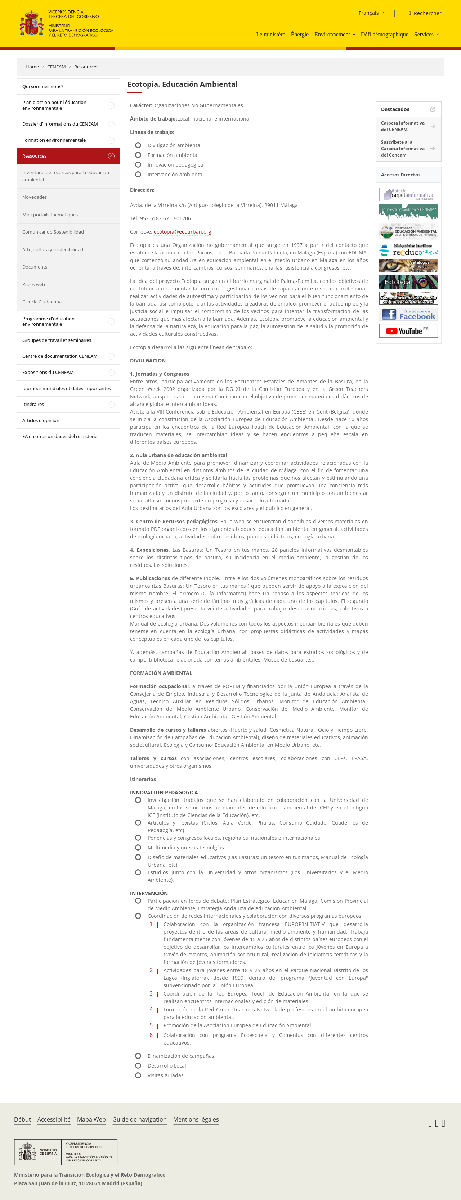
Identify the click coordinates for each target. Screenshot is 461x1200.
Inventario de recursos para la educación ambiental (65, 176)
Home (32, 66)
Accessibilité (54, 1119)
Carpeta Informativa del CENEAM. (403, 126)
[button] (355, 34)
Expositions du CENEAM (48, 372)
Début (22, 1119)
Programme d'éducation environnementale (48, 321)
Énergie (300, 34)
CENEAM (56, 66)
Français (369, 12)
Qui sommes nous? (42, 86)
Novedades (34, 197)
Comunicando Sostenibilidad (53, 232)
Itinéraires (33, 404)
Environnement (332, 34)
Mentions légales (196, 1119)
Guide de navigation (139, 1119)
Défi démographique (384, 34)
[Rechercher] (422, 13)
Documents (34, 266)
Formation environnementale (54, 140)
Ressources (86, 66)
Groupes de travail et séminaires (56, 340)
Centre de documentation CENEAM (60, 356)
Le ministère (270, 34)
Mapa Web (91, 1119)
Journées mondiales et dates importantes (66, 388)
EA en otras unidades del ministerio (60, 436)
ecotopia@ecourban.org (182, 231)
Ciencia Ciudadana (42, 301)
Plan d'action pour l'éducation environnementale (54, 105)
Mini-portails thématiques (50, 214)
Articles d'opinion (40, 420)
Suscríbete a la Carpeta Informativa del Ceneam (403, 148)
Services (424, 34)
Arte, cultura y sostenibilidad (52, 249)
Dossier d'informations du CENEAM (60, 124)
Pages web (33, 284)
